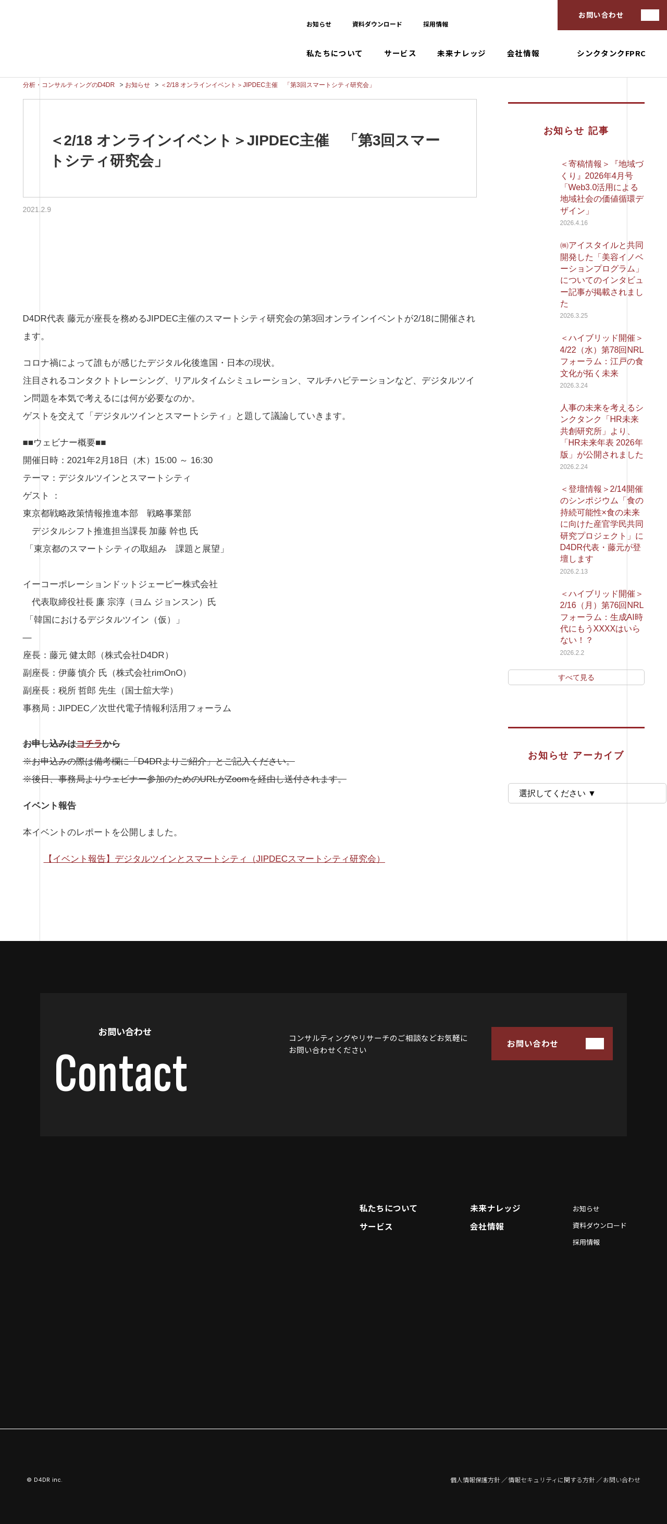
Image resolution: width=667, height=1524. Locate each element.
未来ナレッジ (461, 53)
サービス (400, 53)
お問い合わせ (601, 14)
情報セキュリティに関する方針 (551, 1480)
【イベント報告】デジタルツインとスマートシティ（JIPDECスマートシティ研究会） (214, 859)
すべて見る (576, 677)
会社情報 (523, 53)
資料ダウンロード (377, 23)
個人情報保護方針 (475, 1480)
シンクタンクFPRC (611, 53)
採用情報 (435, 23)
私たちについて (334, 53)
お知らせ (318, 23)
